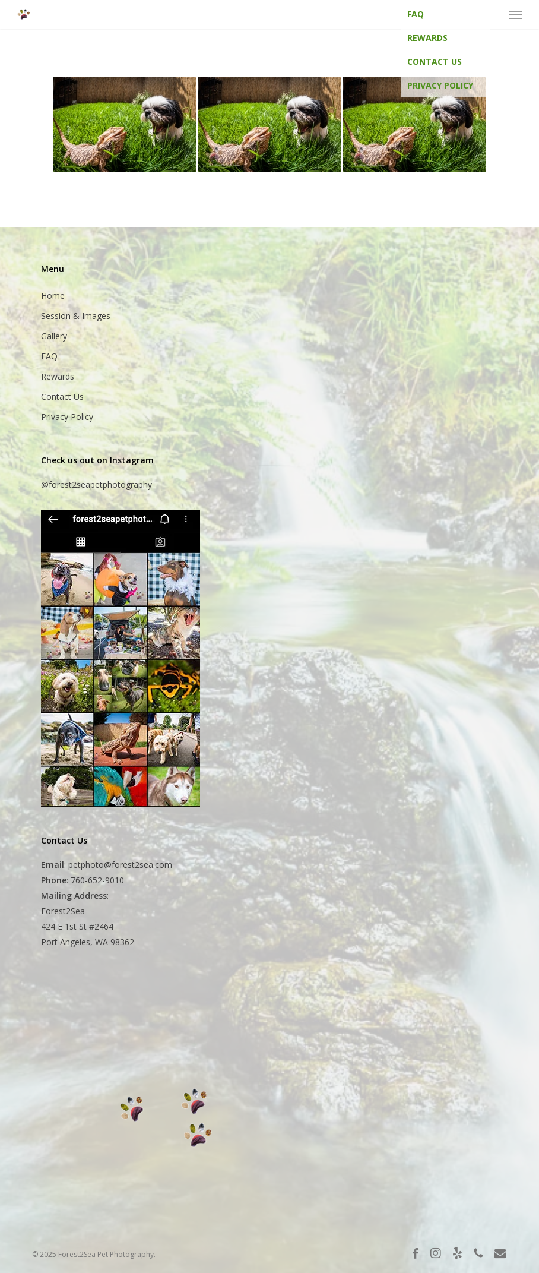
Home (53, 295)
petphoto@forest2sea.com (120, 864)
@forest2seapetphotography (96, 484)
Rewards (427, 37)
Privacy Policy (440, 85)
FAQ (415, 14)
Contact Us (434, 61)
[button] (515, 14)
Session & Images (75, 315)
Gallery (54, 336)
